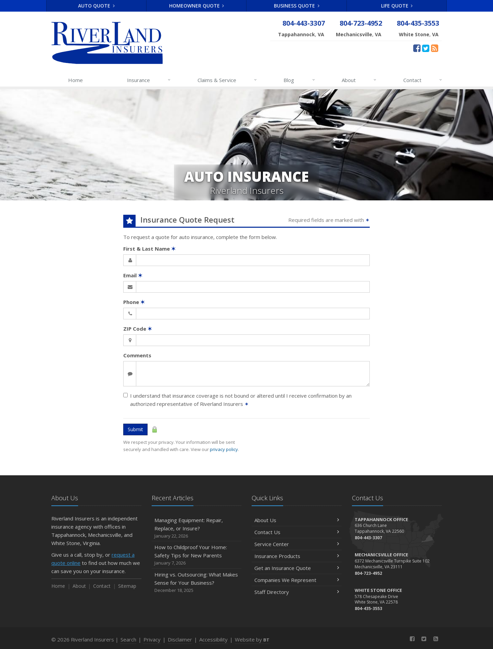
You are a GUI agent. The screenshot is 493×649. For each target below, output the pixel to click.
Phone (134, 302)
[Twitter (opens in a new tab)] (425, 48)
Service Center (296, 544)
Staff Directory (296, 591)
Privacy (152, 639)
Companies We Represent (296, 580)
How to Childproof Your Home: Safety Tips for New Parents (196, 555)
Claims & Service (227, 80)
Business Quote (296, 5)
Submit (135, 429)
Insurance (149, 80)
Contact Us (296, 532)
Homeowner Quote (196, 5)
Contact (423, 80)
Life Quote (397, 5)
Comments (137, 355)
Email (132, 275)
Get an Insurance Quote (296, 568)
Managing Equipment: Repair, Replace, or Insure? (196, 528)
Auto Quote (96, 5)
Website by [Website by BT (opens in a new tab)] (252, 639)
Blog (299, 80)
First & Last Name (149, 248)
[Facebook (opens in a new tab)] (416, 48)
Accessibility (213, 639)
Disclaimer (180, 639)
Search (128, 639)
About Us (296, 520)
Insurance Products (296, 556)
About (359, 80)
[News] (434, 48)
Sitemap (127, 586)
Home (75, 80)
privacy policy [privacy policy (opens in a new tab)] (224, 449)
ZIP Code (137, 328)
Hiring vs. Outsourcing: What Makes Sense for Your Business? (196, 582)
